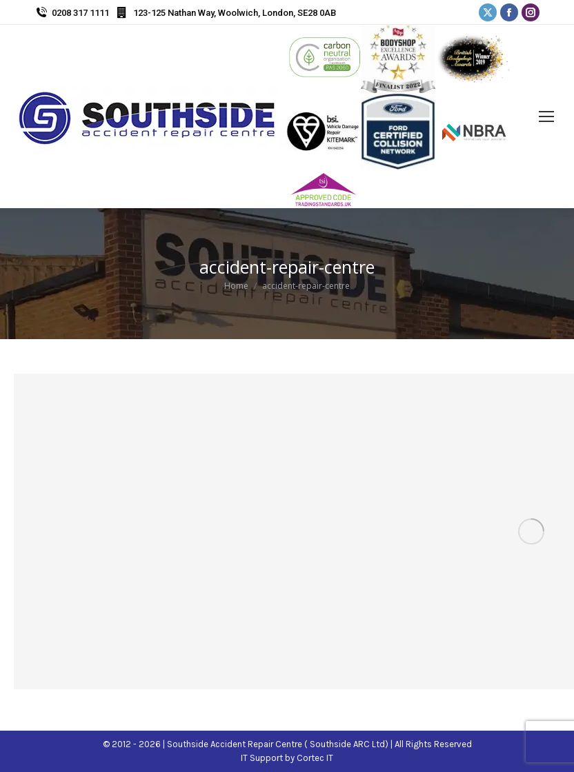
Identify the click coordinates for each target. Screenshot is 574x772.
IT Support (263, 758)
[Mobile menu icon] (546, 116)
